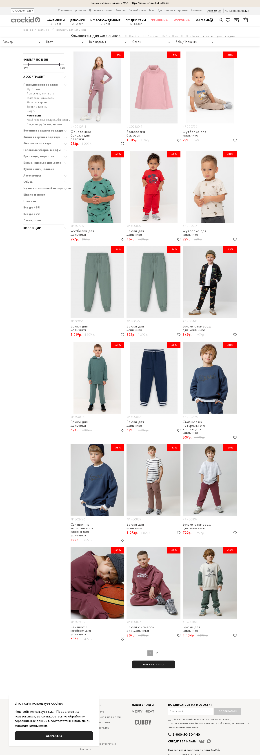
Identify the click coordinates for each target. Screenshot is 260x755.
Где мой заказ (137, 10)
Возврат (121, 10)
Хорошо (54, 735)
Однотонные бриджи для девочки (81, 135)
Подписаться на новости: (190, 705)
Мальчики (56, 22)
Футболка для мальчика (194, 133)
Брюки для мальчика (135, 232)
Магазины (204, 20)
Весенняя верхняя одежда (43, 117)
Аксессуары (32, 162)
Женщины (159, 20)
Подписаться (228, 711)
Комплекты (34, 102)
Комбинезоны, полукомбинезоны (49, 107)
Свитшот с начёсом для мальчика (81, 630)
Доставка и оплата (101, 10)
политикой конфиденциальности (228, 723)
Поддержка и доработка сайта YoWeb (194, 750)
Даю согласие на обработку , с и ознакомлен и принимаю (208, 723)
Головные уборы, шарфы (42, 137)
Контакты (196, 10)
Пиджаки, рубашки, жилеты (44, 111)
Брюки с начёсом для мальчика (197, 328)
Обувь (28, 169)
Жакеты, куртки (37, 89)
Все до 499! (31, 194)
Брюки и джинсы (37, 94)
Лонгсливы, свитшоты (41, 80)
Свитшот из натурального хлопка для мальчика (194, 427)
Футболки (33, 76)
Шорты (31, 98)
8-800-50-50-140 (239, 11)
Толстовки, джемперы (40, 85)
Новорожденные (105, 22)
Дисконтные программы (173, 10)
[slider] (28, 51)
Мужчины (181, 20)
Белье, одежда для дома (42, 150)
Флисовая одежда (37, 130)
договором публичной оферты (188, 723)
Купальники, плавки (38, 156)
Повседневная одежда (40, 72)
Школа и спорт (34, 182)
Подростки (136, 22)
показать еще (153, 664)
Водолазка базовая (136, 133)
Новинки (29, 188)
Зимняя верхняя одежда (41, 124)
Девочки (77, 22)
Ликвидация (32, 207)
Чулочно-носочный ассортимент (48, 175)
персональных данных (218, 719)
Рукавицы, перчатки (39, 143)
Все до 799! (31, 201)
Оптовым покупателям (72, 10)
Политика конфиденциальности (100, 717)
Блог (152, 10)
